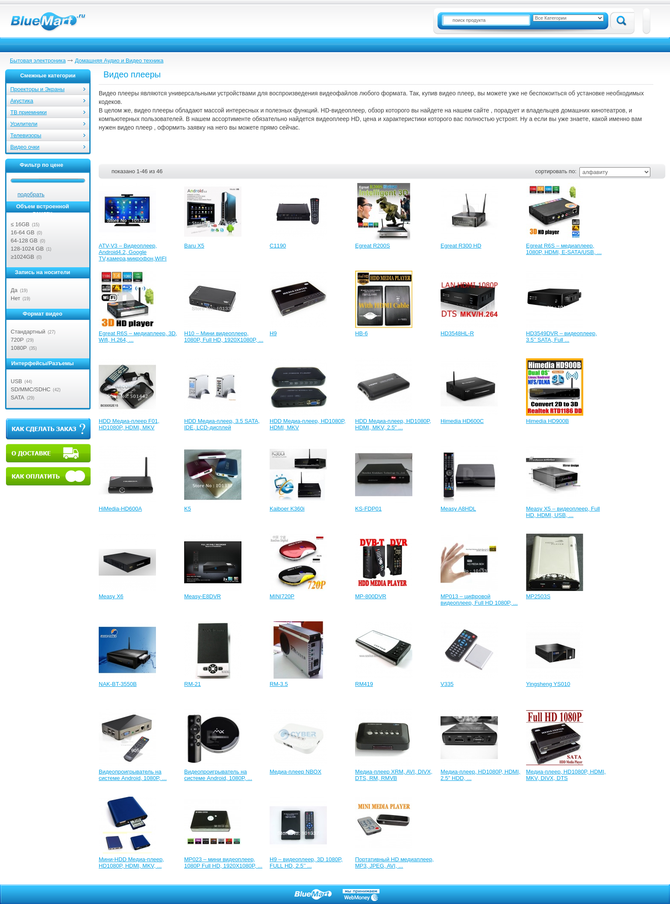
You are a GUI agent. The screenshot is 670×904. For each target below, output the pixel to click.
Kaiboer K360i (287, 508)
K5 (187, 508)
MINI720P (282, 596)
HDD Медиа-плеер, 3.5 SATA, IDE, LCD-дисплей (222, 424)
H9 (273, 333)
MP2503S (538, 596)
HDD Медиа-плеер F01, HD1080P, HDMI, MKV (129, 424)
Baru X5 (194, 245)
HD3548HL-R (457, 333)
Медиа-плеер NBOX (295, 771)
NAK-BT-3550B (118, 684)
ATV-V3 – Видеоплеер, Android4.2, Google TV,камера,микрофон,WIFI (133, 252)
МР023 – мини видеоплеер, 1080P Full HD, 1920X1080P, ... (223, 862)
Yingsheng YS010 (548, 684)
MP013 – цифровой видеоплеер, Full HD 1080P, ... (479, 599)
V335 (447, 684)
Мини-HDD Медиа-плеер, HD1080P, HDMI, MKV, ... (131, 862)
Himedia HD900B (547, 421)
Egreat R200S (372, 245)
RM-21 (192, 684)
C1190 (278, 245)
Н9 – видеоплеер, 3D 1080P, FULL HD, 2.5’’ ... (306, 862)
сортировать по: (555, 171)
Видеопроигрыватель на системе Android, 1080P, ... (133, 774)
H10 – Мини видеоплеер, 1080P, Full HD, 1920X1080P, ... (223, 336)
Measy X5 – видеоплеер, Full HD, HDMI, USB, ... (563, 511)
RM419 (364, 684)
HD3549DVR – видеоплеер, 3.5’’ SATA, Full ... (561, 336)
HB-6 (361, 333)
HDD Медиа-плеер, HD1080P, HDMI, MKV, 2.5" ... (393, 424)
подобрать (31, 194)
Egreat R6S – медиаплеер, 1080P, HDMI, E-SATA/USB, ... (564, 248)
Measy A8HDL (458, 508)
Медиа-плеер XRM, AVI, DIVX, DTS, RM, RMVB (393, 774)
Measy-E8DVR (202, 596)
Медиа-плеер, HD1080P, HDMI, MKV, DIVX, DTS (566, 774)
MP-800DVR (370, 596)
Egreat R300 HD (461, 245)
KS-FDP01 (368, 508)
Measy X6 (111, 596)
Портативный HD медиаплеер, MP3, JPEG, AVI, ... (394, 862)
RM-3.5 (279, 684)
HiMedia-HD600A (120, 508)
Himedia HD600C (462, 421)
